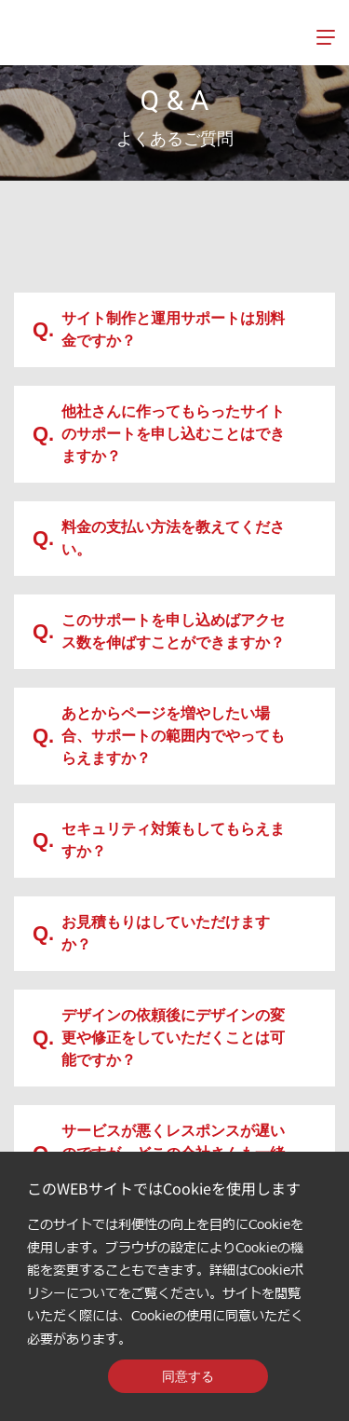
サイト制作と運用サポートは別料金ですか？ (159, 329)
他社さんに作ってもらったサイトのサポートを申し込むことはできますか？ (159, 433)
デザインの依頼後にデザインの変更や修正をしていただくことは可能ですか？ (159, 1037)
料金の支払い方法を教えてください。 (159, 538)
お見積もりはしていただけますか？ (151, 933)
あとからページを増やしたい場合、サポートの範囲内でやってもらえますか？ (159, 735)
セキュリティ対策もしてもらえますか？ (159, 840)
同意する (188, 1376)
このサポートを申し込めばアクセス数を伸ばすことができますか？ (159, 631)
